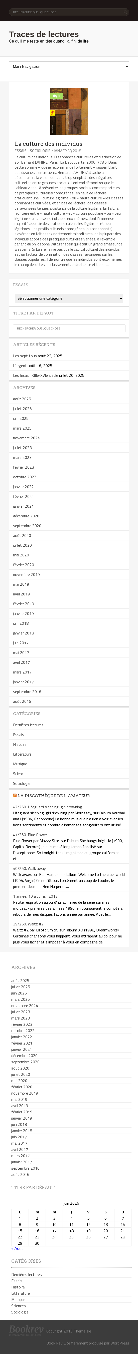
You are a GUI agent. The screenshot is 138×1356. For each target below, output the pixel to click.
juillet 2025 (22, 409)
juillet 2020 (22, 545)
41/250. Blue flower (30, 835)
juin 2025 (21, 418)
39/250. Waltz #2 (28, 924)
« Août (17, 1248)
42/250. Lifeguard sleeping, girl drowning (47, 807)
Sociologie (40, 151)
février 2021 (23, 496)
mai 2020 (21, 555)
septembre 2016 (27, 692)
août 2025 (22, 399)
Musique (20, 764)
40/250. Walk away (29, 868)
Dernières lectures (28, 725)
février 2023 (23, 467)
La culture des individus (48, 143)
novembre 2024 (26, 438)
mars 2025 (22, 428)
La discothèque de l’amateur (54, 795)
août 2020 (22, 535)
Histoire (20, 744)
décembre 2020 (26, 516)
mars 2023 (22, 457)
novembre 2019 (26, 574)
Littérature (22, 754)
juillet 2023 (22, 448)
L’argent (20, 366)
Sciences (20, 774)
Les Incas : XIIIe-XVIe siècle (35, 375)
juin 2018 (21, 623)
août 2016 (22, 701)
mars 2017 (22, 672)
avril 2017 (21, 662)
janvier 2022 (23, 487)
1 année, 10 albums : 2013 (35, 896)
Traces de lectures (44, 34)
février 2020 (23, 565)
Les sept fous (25, 356)
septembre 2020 (27, 526)
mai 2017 (21, 652)
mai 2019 (21, 584)
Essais (21, 151)
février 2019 (23, 604)
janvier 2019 (23, 613)
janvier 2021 (23, 506)
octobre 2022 (24, 477)
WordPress (119, 1343)
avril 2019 (21, 594)
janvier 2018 (23, 633)
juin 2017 (21, 643)
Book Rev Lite (58, 1343)
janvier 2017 (23, 682)
